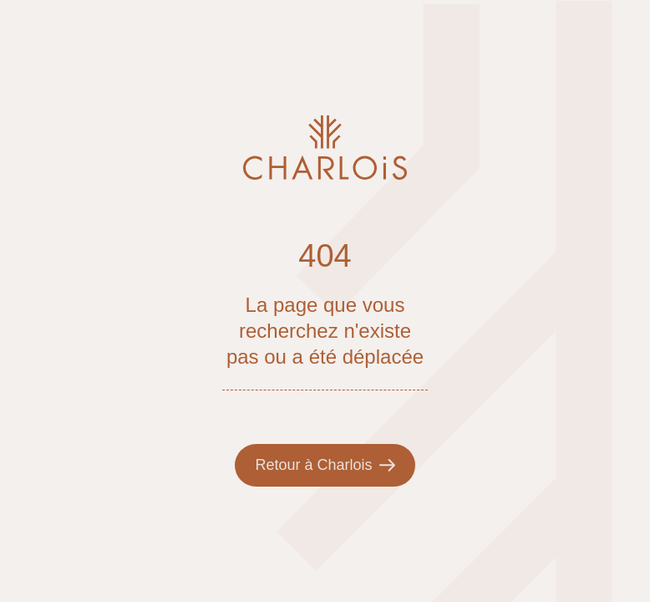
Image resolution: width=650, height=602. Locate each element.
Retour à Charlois (324, 465)
